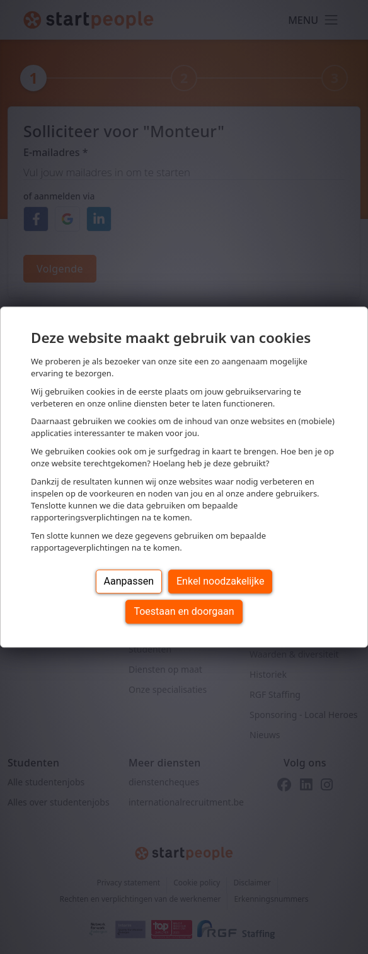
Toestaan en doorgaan (184, 611)
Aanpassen (129, 581)
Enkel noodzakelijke (220, 581)
